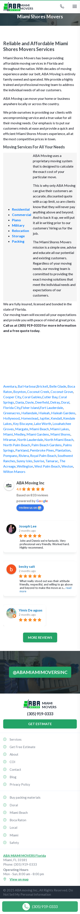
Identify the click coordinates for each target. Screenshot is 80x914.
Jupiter (44, 418)
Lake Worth (42, 424)
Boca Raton (18, 820)
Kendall (56, 418)
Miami (8, 434)
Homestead (29, 418)
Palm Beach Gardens (46, 445)
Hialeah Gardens (63, 413)
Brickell (42, 386)
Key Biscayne (23, 424)
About (14, 754)
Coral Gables (31, 397)
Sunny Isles (24, 461)
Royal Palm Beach (43, 455)
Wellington (25, 466)
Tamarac (51, 461)
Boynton (19, 392)
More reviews (40, 637)
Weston (67, 466)
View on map (19, 879)
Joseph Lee (27, 526)
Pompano (10, 455)
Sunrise (39, 461)
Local (13, 827)
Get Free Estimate (22, 747)
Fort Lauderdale (51, 408)
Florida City (11, 408)
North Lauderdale (30, 439)
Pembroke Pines (42, 450)
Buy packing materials (25, 797)
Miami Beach (39, 429)
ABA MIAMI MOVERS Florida (24, 856)
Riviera (24, 455)
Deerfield (42, 402)
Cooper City (12, 397)
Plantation (62, 450)
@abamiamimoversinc (40, 672)
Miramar (9, 439)
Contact (15, 769)
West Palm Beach (47, 466)
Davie (29, 402)
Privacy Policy (20, 784)
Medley (19, 434)
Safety (14, 842)
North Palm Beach (16, 445)
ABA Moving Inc (30, 483)
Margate (21, 429)
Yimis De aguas (30, 610)
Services (16, 739)
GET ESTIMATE (40, 724)
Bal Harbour (27, 386)
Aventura (9, 386)
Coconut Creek (38, 392)
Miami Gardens (37, 434)
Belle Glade (57, 386)
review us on (30, 507)
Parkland (22, 450)
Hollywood (11, 418)
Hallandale (29, 413)
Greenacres (11, 413)
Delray (55, 402)
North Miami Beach (58, 439)
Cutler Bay (49, 397)
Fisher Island (30, 408)
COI (12, 762)
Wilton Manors (14, 471)
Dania (19, 402)
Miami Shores (60, 434)
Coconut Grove (62, 392)
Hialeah (44, 413)
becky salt (27, 566)
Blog (13, 777)
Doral (65, 402)
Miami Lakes (59, 429)
